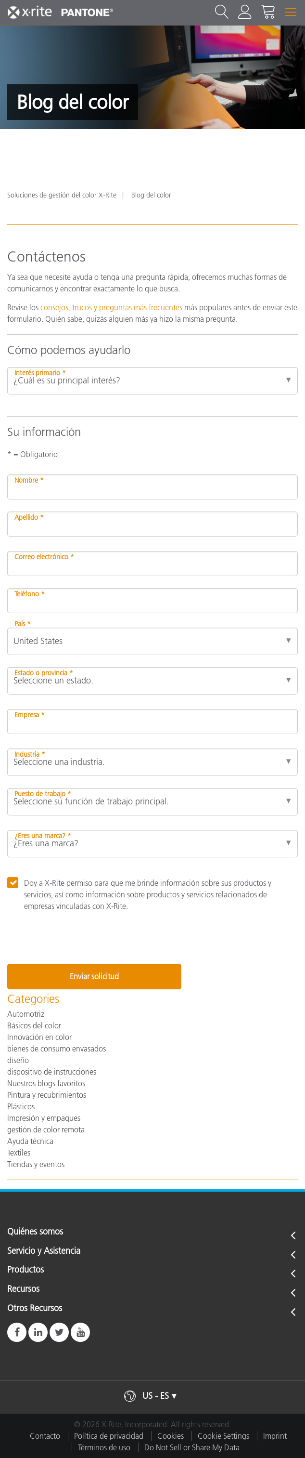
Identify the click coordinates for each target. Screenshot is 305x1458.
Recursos (23, 1289)
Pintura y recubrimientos (46, 1095)
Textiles (18, 1152)
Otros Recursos (34, 1309)
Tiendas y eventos (35, 1164)
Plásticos (21, 1106)
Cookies (170, 1436)
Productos (25, 1270)
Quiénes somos (35, 1232)
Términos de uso (104, 1447)
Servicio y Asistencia (43, 1251)
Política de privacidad (108, 1436)
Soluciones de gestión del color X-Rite (61, 195)
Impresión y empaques (43, 1118)
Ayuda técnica (30, 1141)
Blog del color (151, 195)
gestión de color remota (46, 1129)
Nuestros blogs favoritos (46, 1083)
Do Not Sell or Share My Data (192, 1447)
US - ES (155, 1396)
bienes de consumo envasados (56, 1048)
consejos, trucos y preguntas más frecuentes (111, 307)
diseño (18, 1060)
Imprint (275, 1436)
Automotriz (25, 1014)
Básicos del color (34, 1025)
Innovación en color (39, 1037)
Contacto (45, 1436)
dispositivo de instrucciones (51, 1072)
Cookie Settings (223, 1436)
